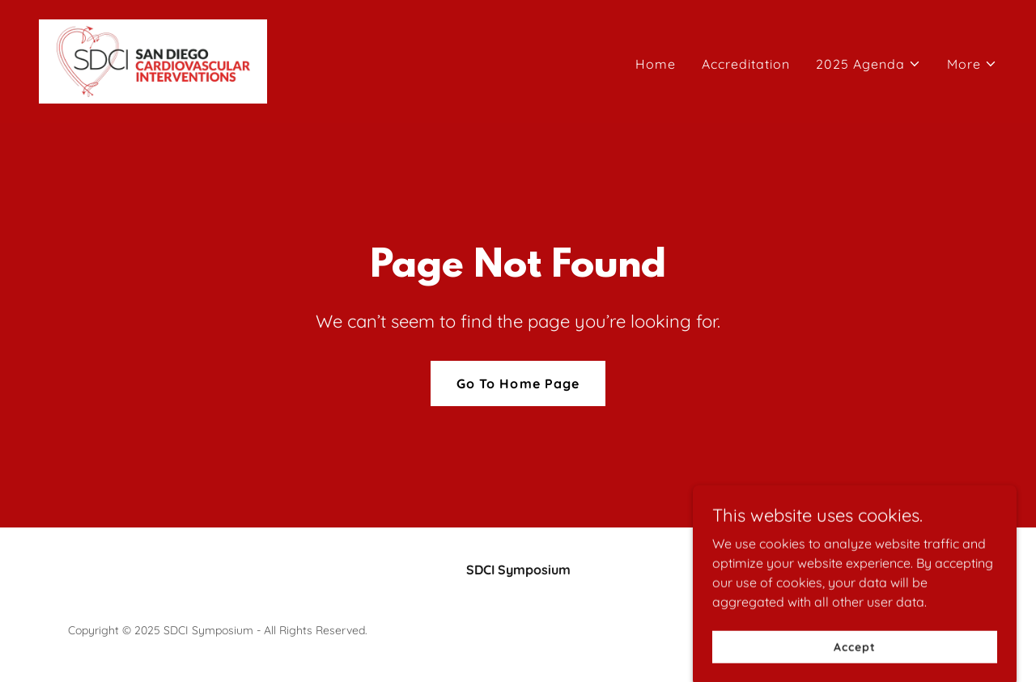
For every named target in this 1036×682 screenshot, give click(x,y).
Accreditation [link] (746, 64)
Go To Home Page (517, 383)
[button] (868, 64)
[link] (153, 60)
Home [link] (655, 64)
